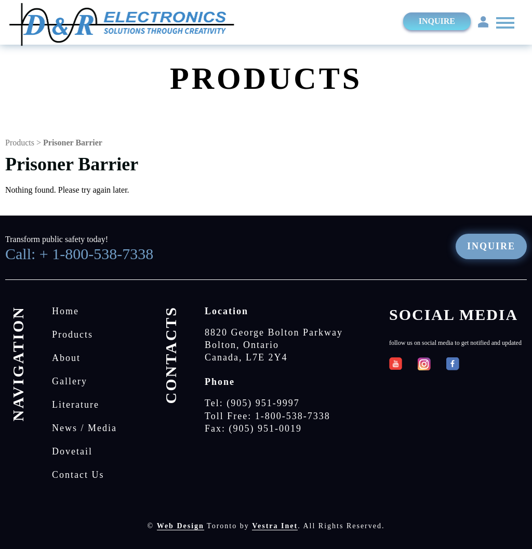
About (66, 358)
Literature (75, 404)
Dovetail (72, 451)
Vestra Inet (275, 526)
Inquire (437, 21)
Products (19, 142)
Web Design (180, 526)
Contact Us (78, 475)
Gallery (69, 381)
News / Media (84, 428)
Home (65, 311)
